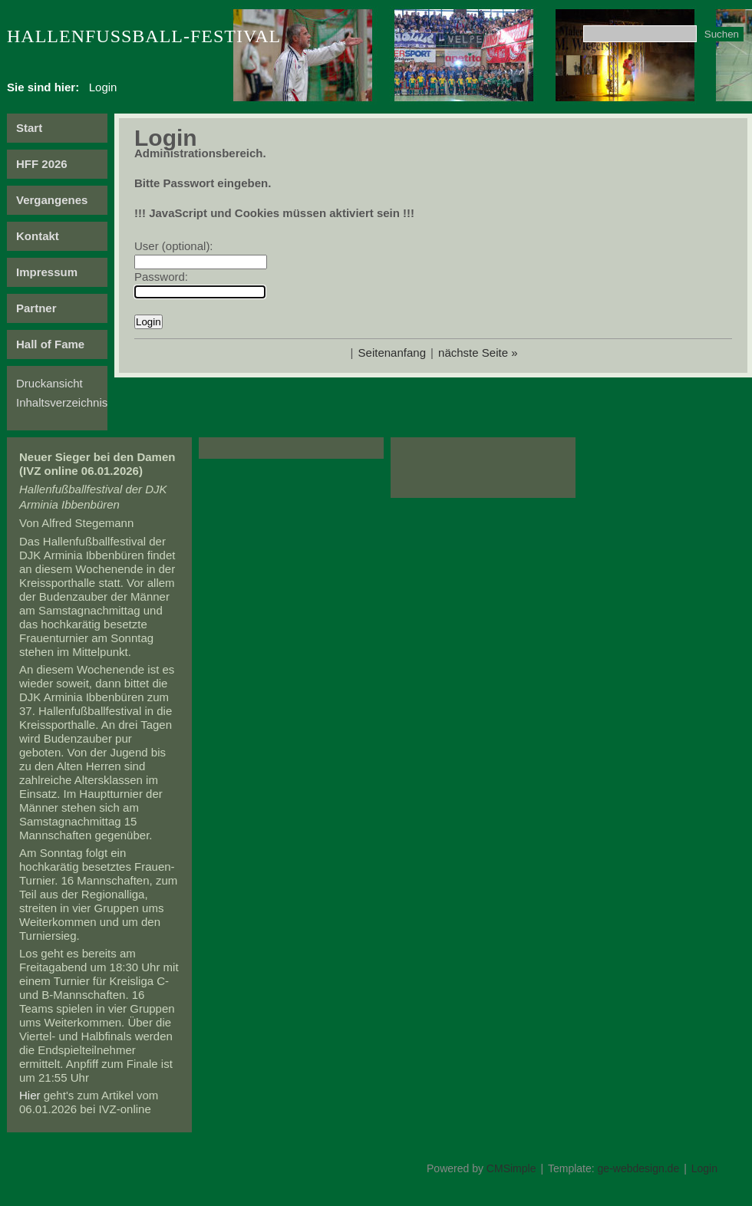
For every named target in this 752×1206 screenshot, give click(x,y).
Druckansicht (49, 383)
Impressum (47, 271)
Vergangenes (51, 199)
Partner (36, 308)
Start (29, 127)
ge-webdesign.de (639, 1168)
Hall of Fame (50, 344)
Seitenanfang (392, 352)
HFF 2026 (42, 163)
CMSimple (511, 1168)
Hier (30, 1095)
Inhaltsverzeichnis (61, 402)
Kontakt (37, 235)
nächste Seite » (477, 352)
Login (704, 1168)
